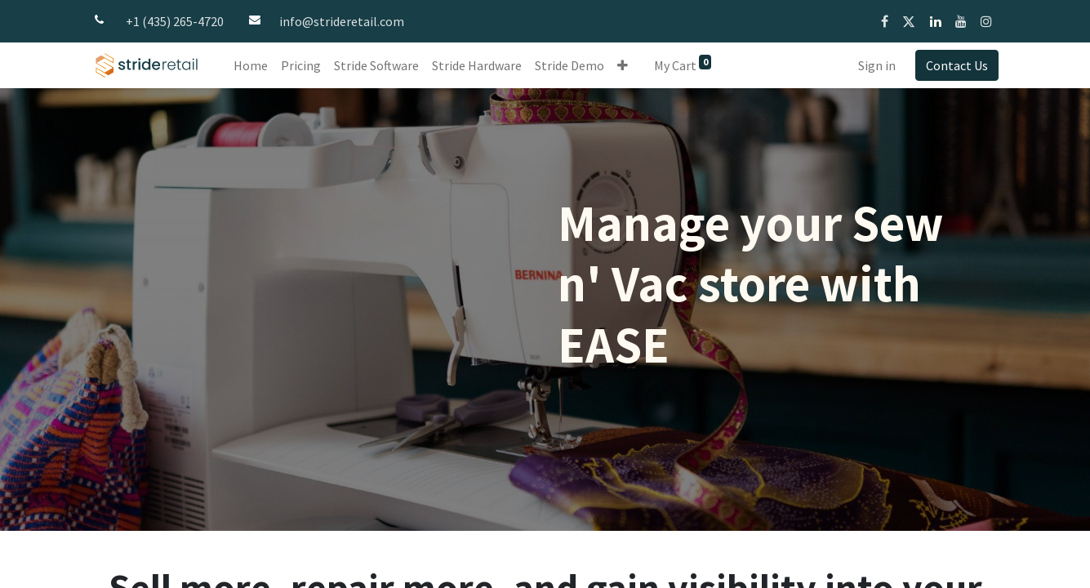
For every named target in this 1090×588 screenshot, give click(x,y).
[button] (622, 65)
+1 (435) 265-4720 (175, 21)
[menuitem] (250, 65)
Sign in (877, 65)
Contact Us (957, 65)
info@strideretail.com (341, 21)
